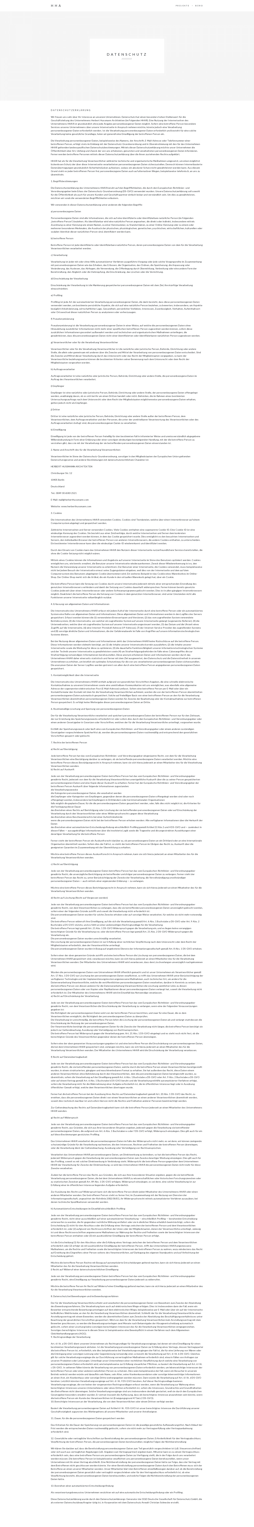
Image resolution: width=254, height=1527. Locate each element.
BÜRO (199, 6)
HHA (56, 5)
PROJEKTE (183, 6)
